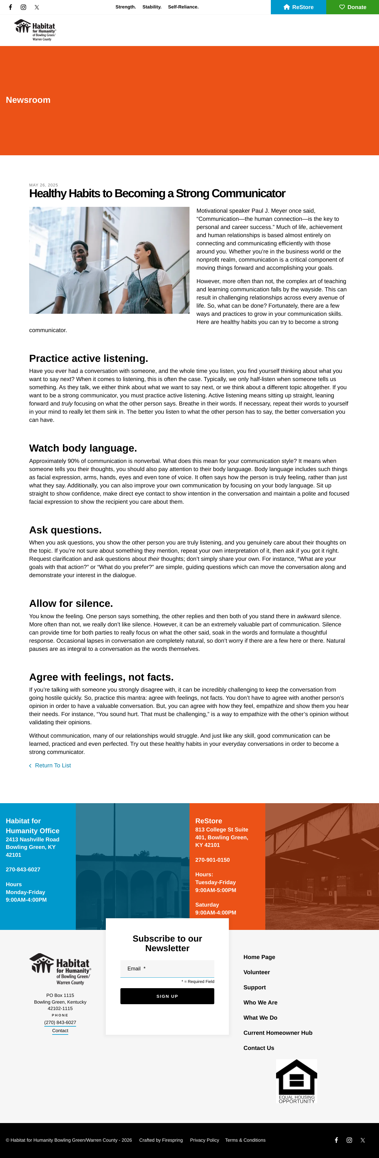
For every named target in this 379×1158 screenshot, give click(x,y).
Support (254, 987)
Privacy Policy (204, 1140)
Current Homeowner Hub (278, 1033)
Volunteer (256, 972)
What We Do (260, 1018)
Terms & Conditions (245, 1140)
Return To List (52, 765)
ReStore (298, 7)
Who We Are (260, 1003)
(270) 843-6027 (60, 1022)
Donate (352, 7)
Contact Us (258, 1048)
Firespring (172, 1140)
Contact (60, 1030)
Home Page (259, 957)
